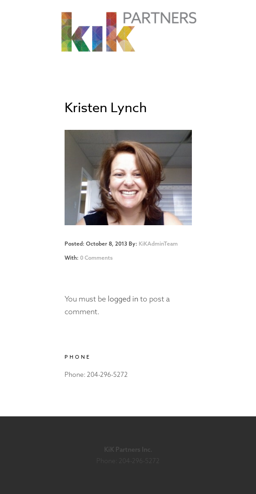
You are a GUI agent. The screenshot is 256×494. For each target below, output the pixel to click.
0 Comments (96, 257)
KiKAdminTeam (158, 243)
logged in (123, 298)
